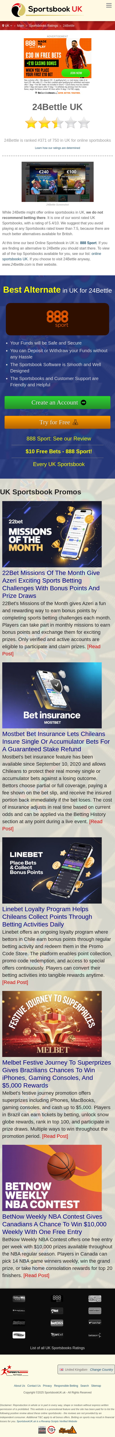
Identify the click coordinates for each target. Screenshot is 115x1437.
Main (20, 25)
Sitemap (96, 1385)
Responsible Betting (66, 1385)
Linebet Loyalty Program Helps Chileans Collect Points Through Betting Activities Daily (47, 917)
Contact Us (34, 1385)
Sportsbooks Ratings (43, 25)
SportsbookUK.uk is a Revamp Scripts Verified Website (47, 1421)
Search (84, 1385)
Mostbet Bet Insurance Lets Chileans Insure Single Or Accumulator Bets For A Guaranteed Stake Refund (56, 741)
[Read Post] (15, 982)
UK (7, 25)
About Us (19, 1385)
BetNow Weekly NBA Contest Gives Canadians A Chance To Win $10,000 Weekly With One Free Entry (54, 1224)
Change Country (101, 1369)
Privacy (47, 1385)
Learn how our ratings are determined (57, 148)
